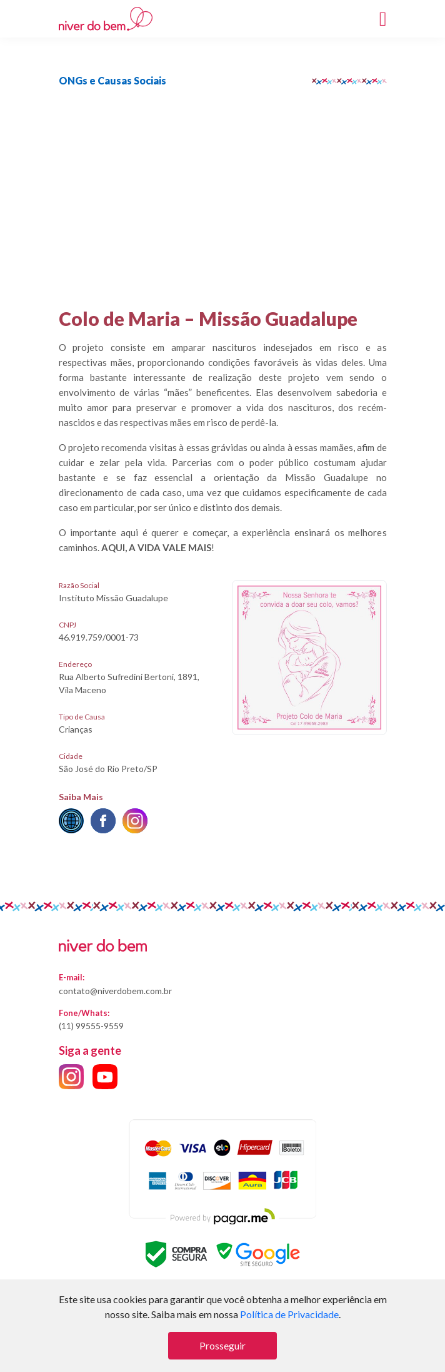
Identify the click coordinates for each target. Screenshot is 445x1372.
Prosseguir (222, 1345)
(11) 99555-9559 (91, 1025)
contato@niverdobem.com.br (115, 990)
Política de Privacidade (289, 1314)
